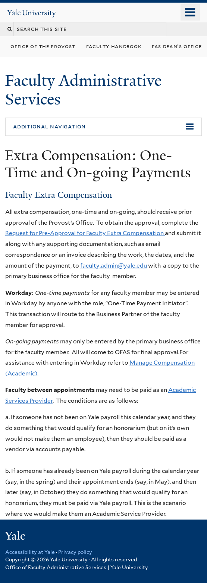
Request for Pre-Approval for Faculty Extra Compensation (85, 233)
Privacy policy (75, 552)
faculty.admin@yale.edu (113, 265)
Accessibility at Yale (30, 552)
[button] (103, 127)
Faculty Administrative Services (83, 89)
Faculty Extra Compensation (58, 194)
